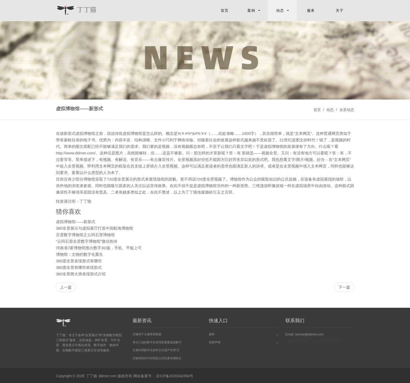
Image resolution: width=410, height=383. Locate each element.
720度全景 (116, 179)
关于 (340, 10)
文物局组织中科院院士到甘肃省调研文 (157, 358)
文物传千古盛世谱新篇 (147, 334)
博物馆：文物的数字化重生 (79, 254)
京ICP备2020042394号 (174, 376)
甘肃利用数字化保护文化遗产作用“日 (156, 350)
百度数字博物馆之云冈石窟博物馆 (85, 235)
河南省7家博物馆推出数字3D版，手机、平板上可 (99, 248)
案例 (251, 10)
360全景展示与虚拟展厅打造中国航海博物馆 (94, 228)
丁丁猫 (191, 192)
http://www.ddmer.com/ (76, 153)
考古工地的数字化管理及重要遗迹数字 (157, 342)
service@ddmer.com (309, 334)
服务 (311, 10)
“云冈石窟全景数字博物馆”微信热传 (86, 241)
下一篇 (344, 287)
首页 (225, 10)
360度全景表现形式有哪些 (79, 261)
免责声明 (214, 342)
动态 (280, 10)
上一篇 (66, 287)
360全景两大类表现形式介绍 (81, 274)
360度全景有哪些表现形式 (79, 267)
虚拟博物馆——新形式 (75, 221)
